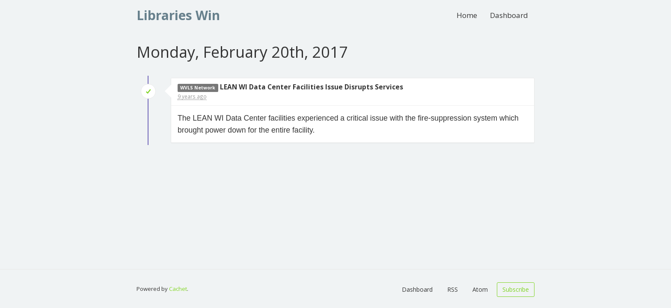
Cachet (178, 289)
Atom (480, 289)
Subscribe (515, 289)
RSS (452, 289)
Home (467, 15)
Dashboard (509, 15)
